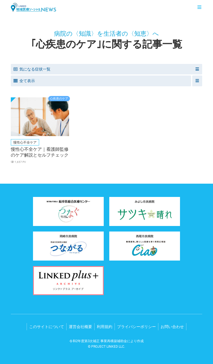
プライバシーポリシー (136, 326)
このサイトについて (46, 326)
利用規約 (104, 326)
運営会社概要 (80, 326)
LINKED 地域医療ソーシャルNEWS (33, 7)
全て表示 (24, 81)
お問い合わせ (172, 326)
